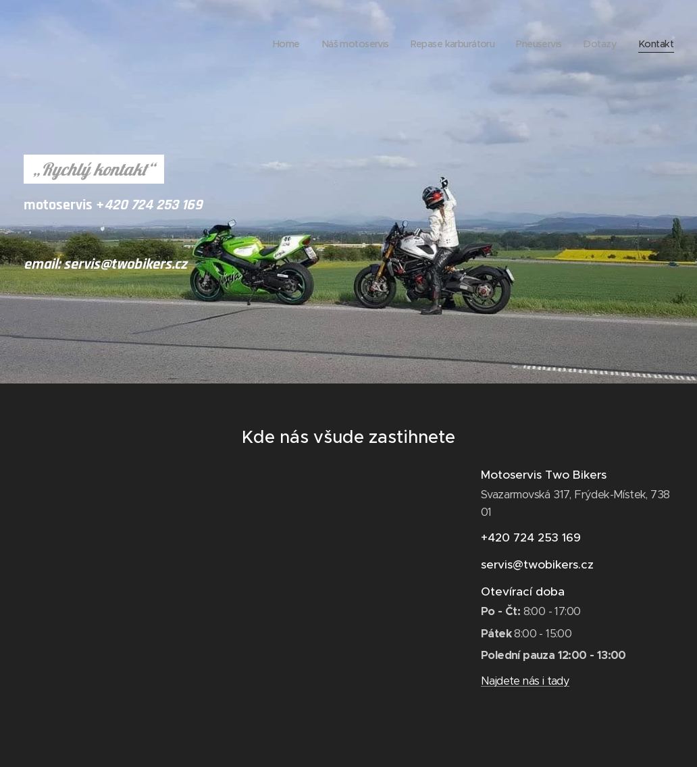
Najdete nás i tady (525, 682)
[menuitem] (268, 44)
